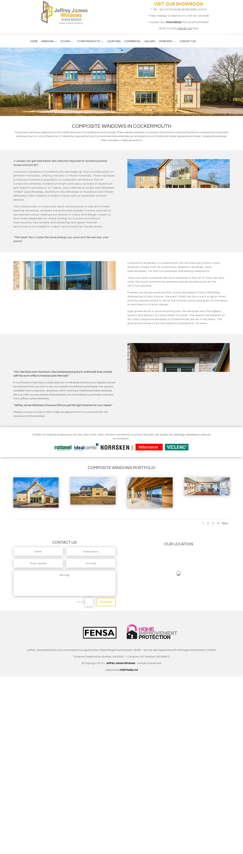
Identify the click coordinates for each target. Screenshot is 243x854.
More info (165, 41)
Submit (106, 601)
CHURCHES (113, 41)
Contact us (188, 41)
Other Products (88, 41)
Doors (65, 41)
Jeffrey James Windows (120, 663)
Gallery (149, 41)
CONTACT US (184, 28)
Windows (47, 41)
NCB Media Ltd (129, 670)
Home (34, 41)
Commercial (132, 41)
